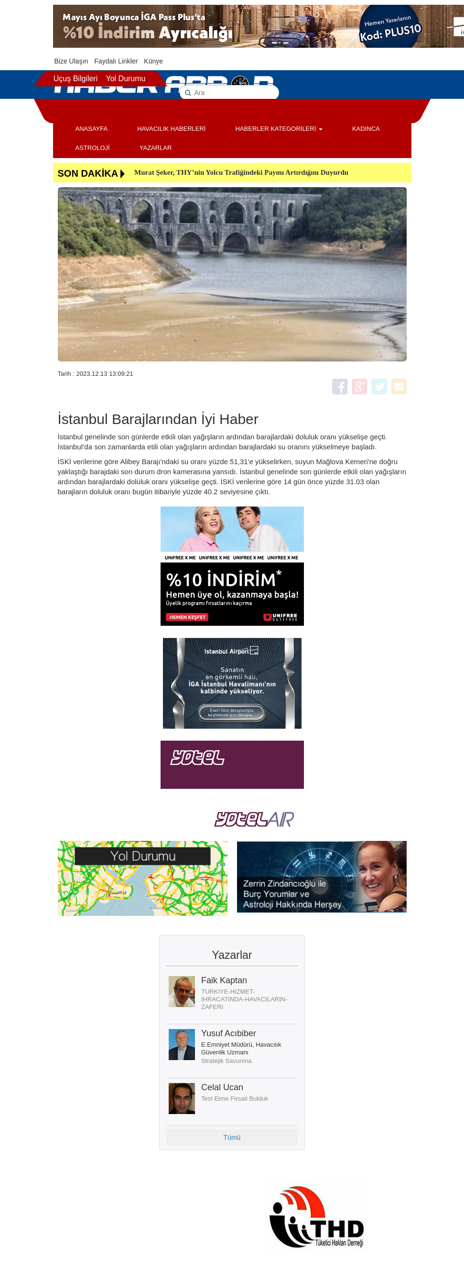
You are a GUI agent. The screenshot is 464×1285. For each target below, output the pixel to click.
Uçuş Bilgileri (75, 78)
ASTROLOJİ (93, 147)
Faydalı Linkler (116, 61)
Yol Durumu (125, 78)
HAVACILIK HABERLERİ (171, 128)
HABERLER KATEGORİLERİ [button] (278, 128)
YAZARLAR (156, 147)
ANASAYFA (92, 128)
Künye (153, 61)
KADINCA (366, 128)
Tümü (232, 1137)
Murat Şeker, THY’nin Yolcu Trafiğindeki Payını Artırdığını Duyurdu (241, 172)
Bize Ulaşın (71, 61)
